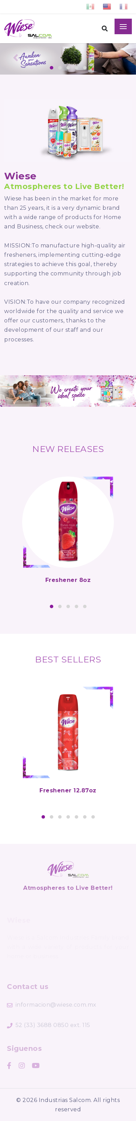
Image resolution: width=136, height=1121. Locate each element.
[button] (51, 67)
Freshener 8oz (68, 580)
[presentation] (15, 59)
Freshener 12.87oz (68, 790)
